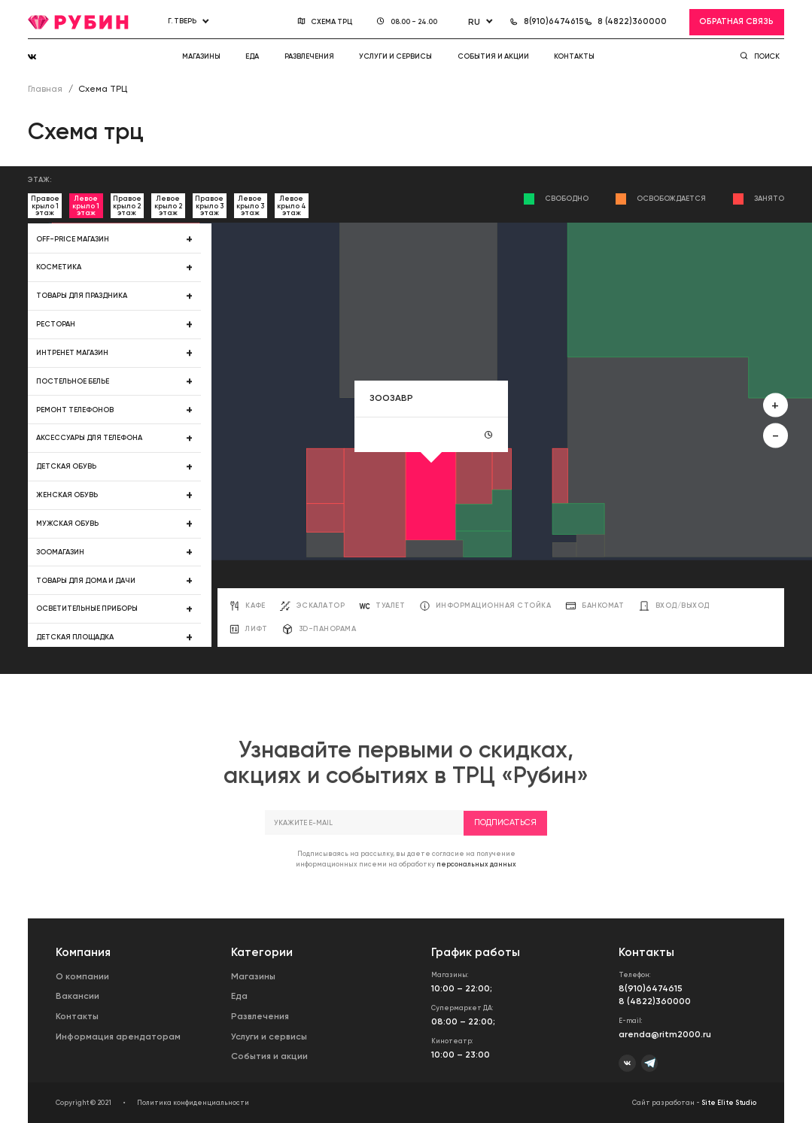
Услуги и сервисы (395, 56)
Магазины (201, 56)
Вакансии (77, 996)
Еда (252, 56)
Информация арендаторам (118, 1036)
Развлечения (309, 56)
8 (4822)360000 (655, 1001)
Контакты (574, 56)
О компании (82, 976)
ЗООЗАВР (391, 398)
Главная (45, 88)
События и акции (493, 56)
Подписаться (505, 837)
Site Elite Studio (728, 1102)
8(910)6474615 (651, 988)
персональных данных (476, 878)
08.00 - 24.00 (414, 21)
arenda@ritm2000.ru (665, 1034)
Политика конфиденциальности (193, 1102)
